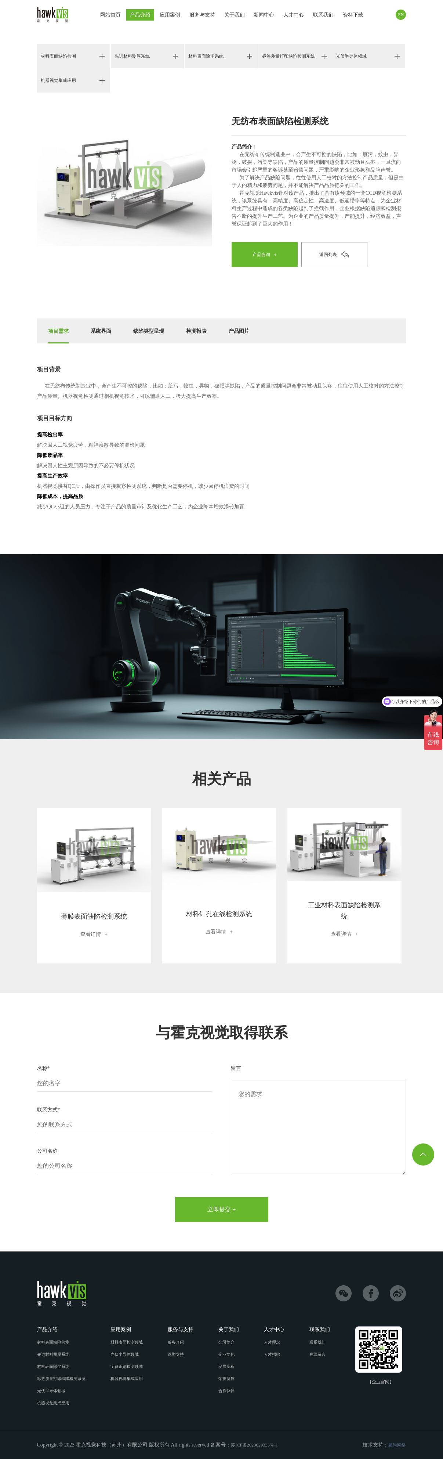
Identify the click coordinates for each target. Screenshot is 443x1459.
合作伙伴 (231, 1390)
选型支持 (181, 1354)
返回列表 (328, 254)
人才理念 (275, 1342)
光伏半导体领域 (354, 56)
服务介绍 (181, 1342)
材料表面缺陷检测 (61, 56)
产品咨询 (261, 254)
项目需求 (60, 331)
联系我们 (323, 16)
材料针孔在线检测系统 (219, 913)
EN (401, 14)
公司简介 (231, 1342)
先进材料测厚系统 (135, 56)
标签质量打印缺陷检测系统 (290, 56)
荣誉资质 (231, 1378)
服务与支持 (202, 16)
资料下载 (353, 16)
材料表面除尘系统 (208, 56)
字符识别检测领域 (131, 1366)
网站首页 (110, 15)
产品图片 (253, 331)
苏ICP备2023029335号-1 (257, 1445)
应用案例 (170, 16)
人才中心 (294, 16)
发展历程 (231, 1366)
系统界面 (105, 331)
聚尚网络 (395, 1445)
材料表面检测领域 (131, 1342)
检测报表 (208, 331)
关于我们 (234, 15)
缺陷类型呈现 (156, 331)
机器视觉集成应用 (61, 80)
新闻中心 (264, 16)
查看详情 (94, 934)
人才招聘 (275, 1354)
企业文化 (231, 1354)
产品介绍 (140, 15)
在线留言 (319, 1354)
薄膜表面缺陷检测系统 (94, 916)
